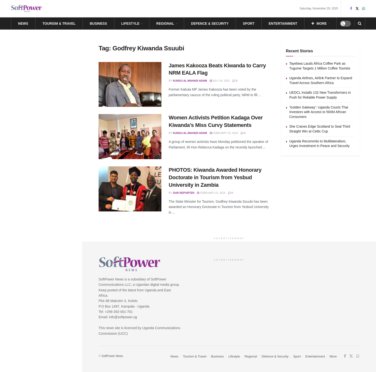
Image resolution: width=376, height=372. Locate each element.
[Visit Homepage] (26, 8)
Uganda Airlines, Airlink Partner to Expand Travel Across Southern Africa (50, 94)
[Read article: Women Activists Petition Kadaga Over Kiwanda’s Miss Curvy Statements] (130, 136)
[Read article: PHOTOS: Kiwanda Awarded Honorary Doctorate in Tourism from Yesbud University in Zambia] (130, 188)
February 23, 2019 (211, 192)
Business (98, 23)
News (23, 23)
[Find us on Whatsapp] (358, 356)
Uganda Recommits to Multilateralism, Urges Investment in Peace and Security (50, 202)
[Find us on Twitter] (351, 356)
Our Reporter (184, 192)
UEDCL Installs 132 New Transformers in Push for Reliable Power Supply (50, 121)
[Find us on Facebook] (345, 356)
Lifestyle (130, 23)
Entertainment (283, 23)
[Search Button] (360, 23)
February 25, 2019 (224, 133)
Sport (248, 23)
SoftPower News (112, 356)
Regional (165, 23)
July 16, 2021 (220, 80)
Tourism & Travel (59, 23)
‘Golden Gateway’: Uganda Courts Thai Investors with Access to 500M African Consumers (51, 149)
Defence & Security (210, 23)
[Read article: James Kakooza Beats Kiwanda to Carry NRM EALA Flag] (130, 84)
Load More (41, 227)
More (319, 23)
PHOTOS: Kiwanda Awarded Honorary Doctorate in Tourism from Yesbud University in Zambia (215, 177)
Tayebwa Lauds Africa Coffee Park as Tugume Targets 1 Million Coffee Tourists (39, 62)
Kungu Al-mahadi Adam (190, 80)
